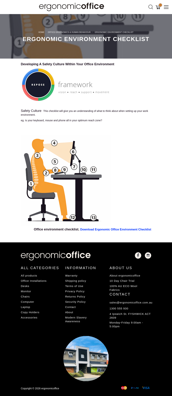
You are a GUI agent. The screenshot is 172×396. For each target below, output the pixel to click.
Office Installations (34, 280)
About (69, 312)
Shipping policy (75, 280)
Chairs (25, 296)
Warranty (71, 275)
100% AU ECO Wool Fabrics (123, 287)
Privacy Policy (75, 291)
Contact (70, 307)
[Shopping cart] (158, 7)
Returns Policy (75, 296)
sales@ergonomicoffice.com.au (130, 302)
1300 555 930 (119, 308)
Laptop (25, 307)
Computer (27, 301)
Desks (25, 286)
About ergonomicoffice (125, 275)
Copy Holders (30, 312)
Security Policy (75, 301)
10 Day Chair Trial (122, 280)
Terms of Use (74, 286)
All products (29, 275)
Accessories (29, 317)
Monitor (26, 291)
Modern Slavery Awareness (76, 319)
